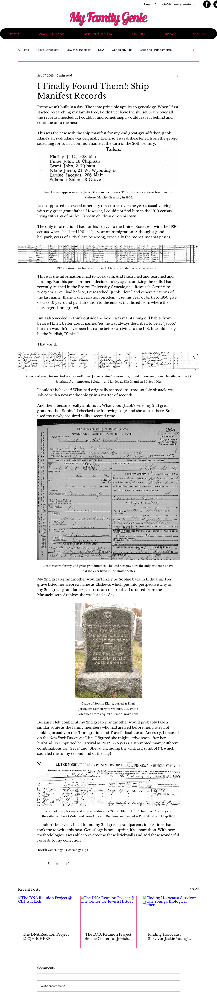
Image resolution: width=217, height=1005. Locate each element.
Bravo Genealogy (47, 50)
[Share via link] (67, 863)
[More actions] (177, 75)
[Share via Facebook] (39, 863)
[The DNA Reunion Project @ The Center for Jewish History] (108, 912)
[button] (194, 49)
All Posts (23, 50)
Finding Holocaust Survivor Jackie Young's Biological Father (168, 936)
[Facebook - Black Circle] (207, 4)
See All (194, 889)
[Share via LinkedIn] (58, 863)
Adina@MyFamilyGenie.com (176, 4)
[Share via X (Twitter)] (48, 863)
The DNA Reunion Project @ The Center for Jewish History (108, 936)
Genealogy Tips (122, 50)
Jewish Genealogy (78, 50)
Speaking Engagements (155, 50)
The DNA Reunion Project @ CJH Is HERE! (46, 936)
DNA (101, 50)
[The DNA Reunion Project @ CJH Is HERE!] (46, 912)
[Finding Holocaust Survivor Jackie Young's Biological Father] (171, 912)
